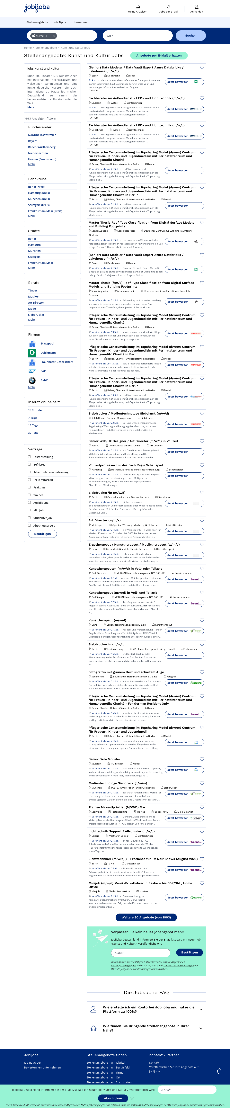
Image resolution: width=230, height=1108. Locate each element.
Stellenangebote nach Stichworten (109, 1082)
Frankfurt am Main (40, 263)
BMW (38, 380)
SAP (37, 371)
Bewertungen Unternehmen (42, 1067)
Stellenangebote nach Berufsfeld (108, 1067)
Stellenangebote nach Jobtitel (106, 1062)
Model (32, 308)
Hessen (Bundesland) (42, 159)
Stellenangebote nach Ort (103, 1077)
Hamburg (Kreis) (39, 193)
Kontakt (154, 1062)
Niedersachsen (38, 153)
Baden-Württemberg (42, 147)
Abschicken (113, 1098)
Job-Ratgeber (32, 1062)
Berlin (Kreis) (36, 187)
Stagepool (41, 343)
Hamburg (34, 244)
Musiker (33, 296)
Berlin (32, 238)
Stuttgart (34, 257)
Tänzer (32, 290)
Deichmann (42, 352)
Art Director (36, 302)
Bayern (33, 141)
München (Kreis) (39, 199)
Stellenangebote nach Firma (105, 1072)
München (34, 251)
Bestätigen (42, 534)
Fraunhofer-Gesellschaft (50, 362)
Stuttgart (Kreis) (38, 205)
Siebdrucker (36, 315)
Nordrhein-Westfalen (42, 135)
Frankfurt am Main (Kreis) (45, 211)
